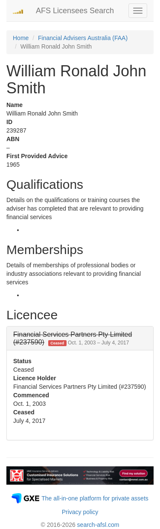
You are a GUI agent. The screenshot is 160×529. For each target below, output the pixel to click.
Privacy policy (80, 512)
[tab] (80, 338)
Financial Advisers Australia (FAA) (83, 38)
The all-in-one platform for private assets (94, 498)
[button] (72, 338)
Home (21, 38)
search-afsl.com (98, 524)
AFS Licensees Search (75, 10)
